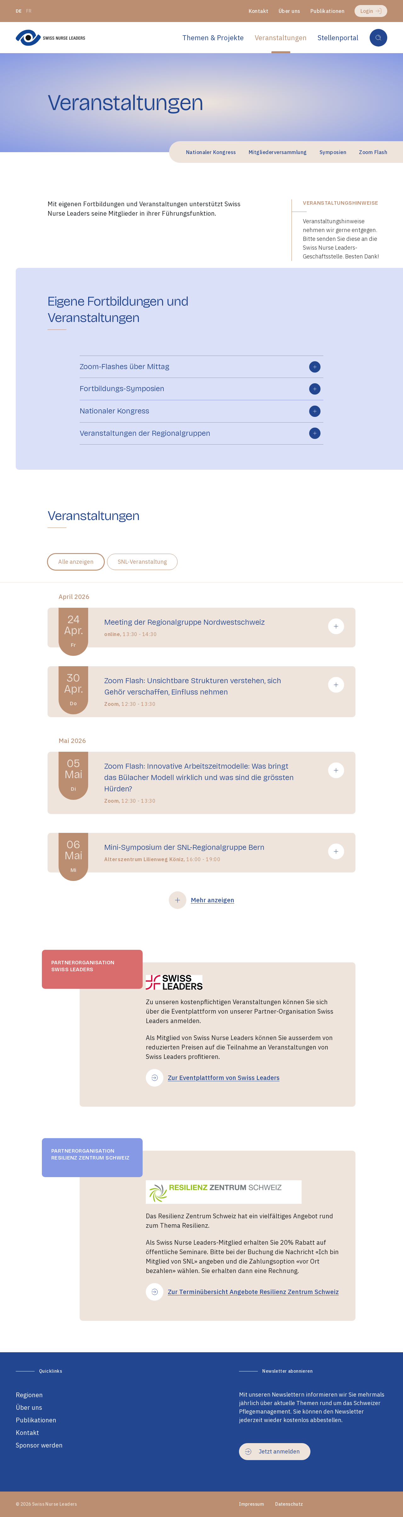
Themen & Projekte (213, 37)
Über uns (289, 11)
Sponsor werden (39, 1445)
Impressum (251, 1504)
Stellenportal (338, 37)
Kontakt (259, 11)
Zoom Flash (373, 152)
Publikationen (327, 11)
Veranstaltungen (281, 37)
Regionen (29, 1395)
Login (370, 11)
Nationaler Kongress (211, 152)
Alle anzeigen (76, 561)
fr (29, 11)
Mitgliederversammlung (278, 152)
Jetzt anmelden (272, 1451)
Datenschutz (289, 1504)
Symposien (333, 152)
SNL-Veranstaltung (142, 561)
